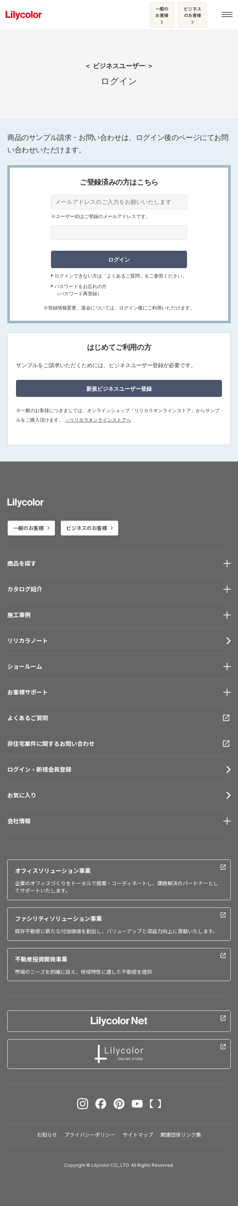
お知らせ (47, 1135)
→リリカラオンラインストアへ (98, 420)
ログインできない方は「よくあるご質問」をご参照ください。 (121, 276)
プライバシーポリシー (89, 1135)
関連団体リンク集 (180, 1135)
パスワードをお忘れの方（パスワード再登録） (81, 290)
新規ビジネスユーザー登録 (119, 389)
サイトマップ (138, 1135)
